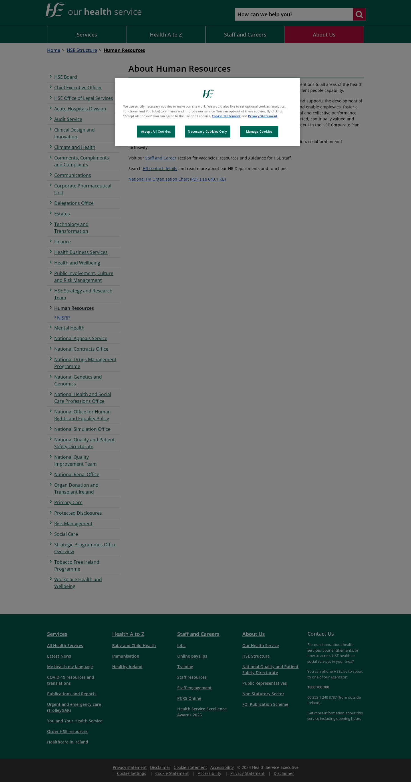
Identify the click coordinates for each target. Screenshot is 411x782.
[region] (207, 112)
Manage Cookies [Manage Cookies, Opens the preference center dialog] (259, 131)
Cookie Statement (226, 116)
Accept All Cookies (156, 131)
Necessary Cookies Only (207, 131)
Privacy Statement (262, 116)
